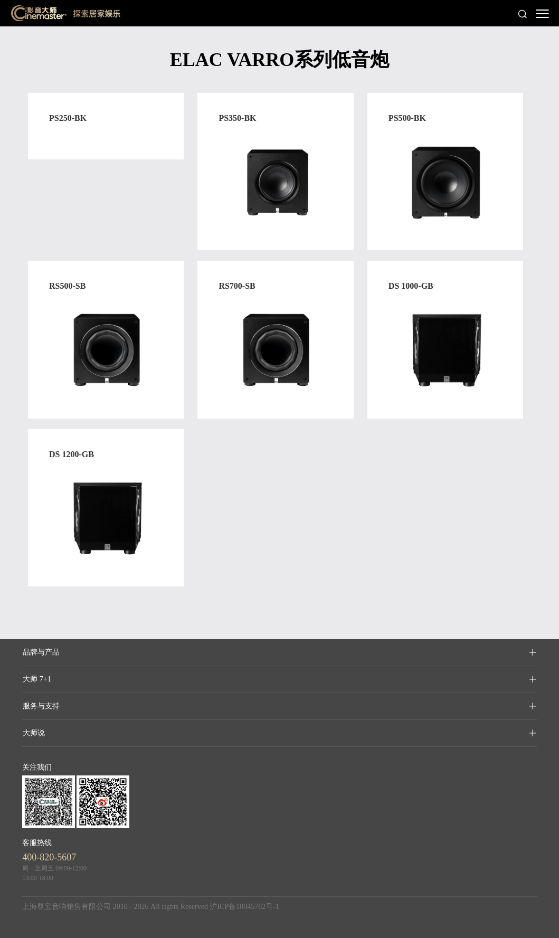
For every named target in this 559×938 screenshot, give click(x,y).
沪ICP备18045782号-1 (244, 907)
